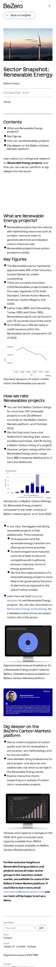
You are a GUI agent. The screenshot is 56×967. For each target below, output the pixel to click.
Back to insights (21, 15)
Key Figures (14, 136)
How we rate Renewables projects (28, 140)
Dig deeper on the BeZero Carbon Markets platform (28, 147)
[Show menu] (49, 6)
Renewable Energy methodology (27, 609)
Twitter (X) (9, 946)
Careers (8, 937)
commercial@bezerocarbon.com (24, 891)
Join (41, 927)
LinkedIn (21, 946)
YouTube (31, 946)
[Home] (13, 6)
